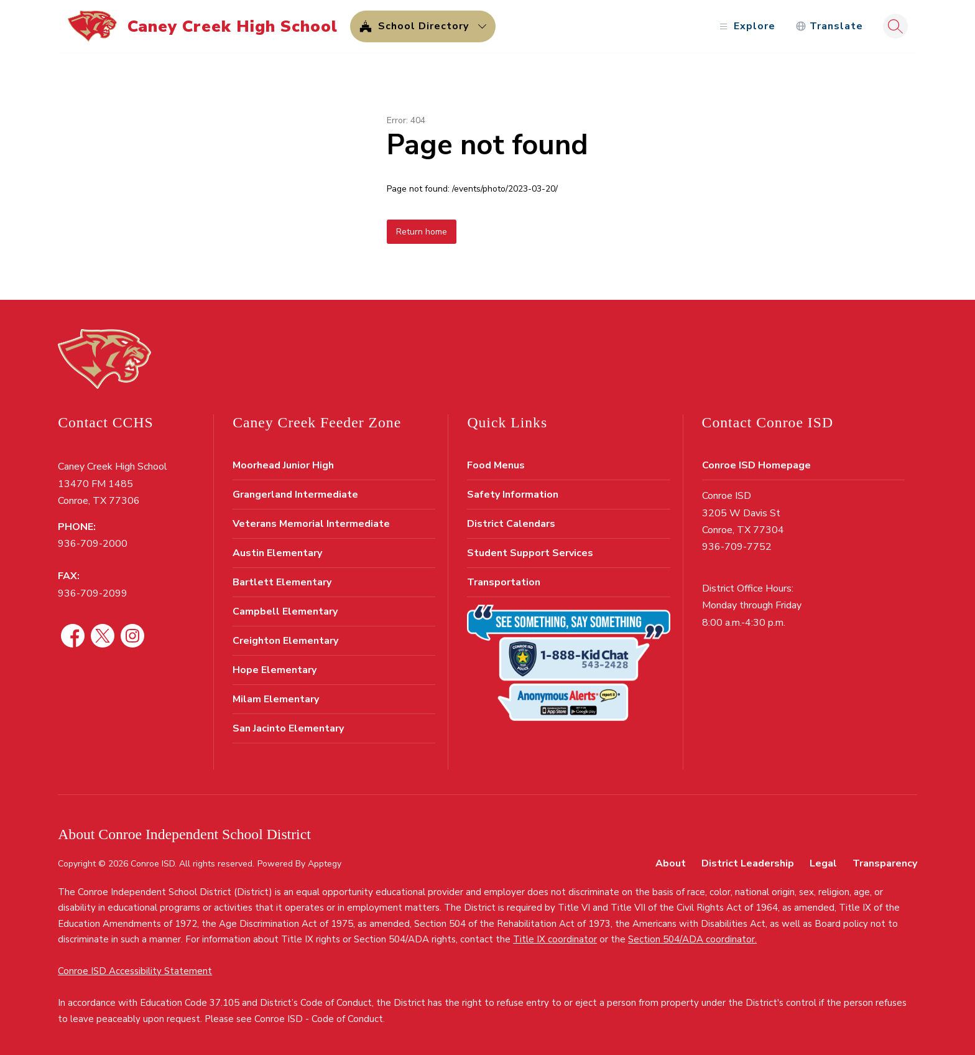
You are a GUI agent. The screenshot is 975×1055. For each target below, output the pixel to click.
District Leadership (747, 863)
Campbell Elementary (285, 611)
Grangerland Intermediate (295, 494)
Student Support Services (530, 553)
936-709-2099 (92, 593)
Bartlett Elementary (282, 582)
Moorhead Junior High (283, 465)
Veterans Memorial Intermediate (311, 524)
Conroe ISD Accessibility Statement (135, 971)
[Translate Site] (829, 26)
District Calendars (511, 524)
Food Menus (496, 465)
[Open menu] (745, 26)
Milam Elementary (276, 699)
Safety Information (512, 494)
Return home (421, 232)
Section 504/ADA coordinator (691, 939)
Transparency (885, 863)
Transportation (503, 582)
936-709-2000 (92, 544)
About (670, 863)
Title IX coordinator (555, 939)
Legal (823, 863)
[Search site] (895, 26)
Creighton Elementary (285, 641)
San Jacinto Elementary (288, 728)
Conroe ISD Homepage (756, 465)
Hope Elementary (275, 670)
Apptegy (324, 864)
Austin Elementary (277, 553)
